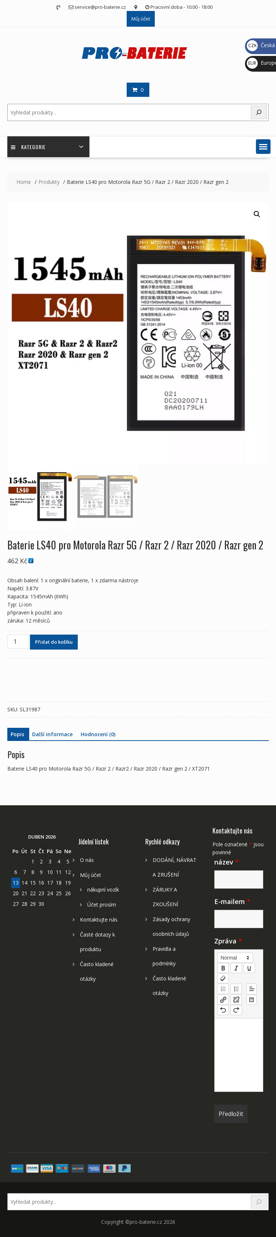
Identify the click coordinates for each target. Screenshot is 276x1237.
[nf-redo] (236, 1010)
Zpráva (228, 941)
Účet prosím (101, 904)
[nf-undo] (223, 1010)
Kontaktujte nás (99, 919)
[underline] (249, 968)
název (226, 862)
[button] (263, 146)
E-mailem (232, 901)
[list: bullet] (236, 989)
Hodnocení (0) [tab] (98, 734)
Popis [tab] (17, 734)
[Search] (259, 112)
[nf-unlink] (236, 1000)
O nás (87, 859)
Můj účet (140, 18)
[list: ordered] (223, 989)
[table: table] (251, 1000)
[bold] (223, 968)
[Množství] (17, 641)
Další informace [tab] (52, 734)
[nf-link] (223, 1000)
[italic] (236, 968)
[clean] (223, 978)
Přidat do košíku (54, 642)
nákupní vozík (103, 889)
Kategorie (28, 147)
